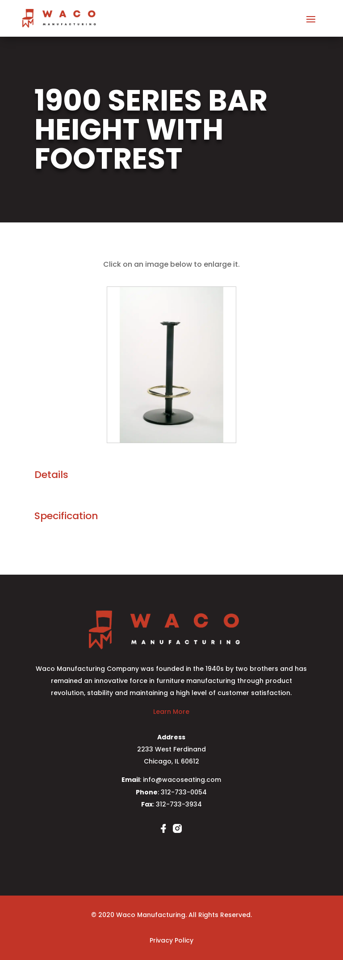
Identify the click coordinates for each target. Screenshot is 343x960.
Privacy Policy (171, 940)
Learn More (171, 711)
